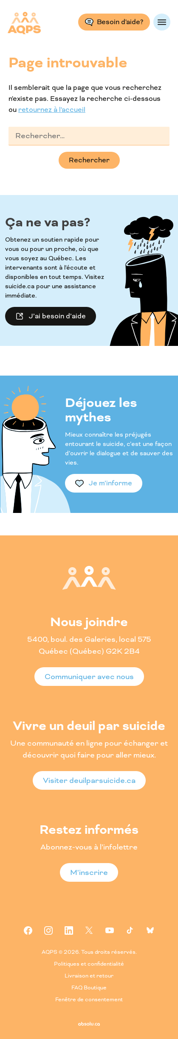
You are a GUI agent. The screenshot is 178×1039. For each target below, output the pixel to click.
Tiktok (130, 930)
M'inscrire (89, 872)
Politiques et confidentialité (89, 964)
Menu (161, 22)
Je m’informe (110, 483)
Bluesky (150, 930)
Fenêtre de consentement (89, 1000)
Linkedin (69, 930)
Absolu (89, 1024)
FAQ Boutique (89, 988)
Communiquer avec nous (89, 676)
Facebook (28, 930)
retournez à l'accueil (51, 109)
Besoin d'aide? (120, 21)
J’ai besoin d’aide (57, 316)
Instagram (48, 930)
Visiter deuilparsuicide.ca (89, 780)
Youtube (109, 930)
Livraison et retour (89, 976)
